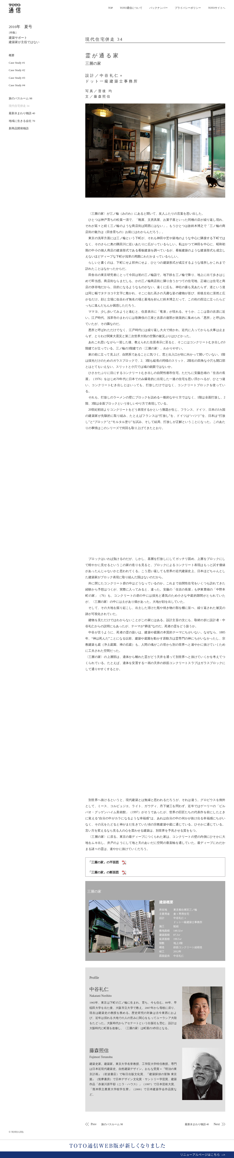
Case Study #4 (17, 85)
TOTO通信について (131, 8)
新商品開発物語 (19, 128)
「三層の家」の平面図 (107, 862)
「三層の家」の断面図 (107, 872)
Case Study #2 (17, 70)
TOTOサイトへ (216, 8)
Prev (107, 1124)
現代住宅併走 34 (19, 105)
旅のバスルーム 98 (20, 98)
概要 (11, 55)
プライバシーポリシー (188, 8)
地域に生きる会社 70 (22, 121)
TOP (110, 8)
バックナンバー (158, 8)
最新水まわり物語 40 (22, 113)
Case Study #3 (17, 77)
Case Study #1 (17, 62)
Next (202, 1124)
